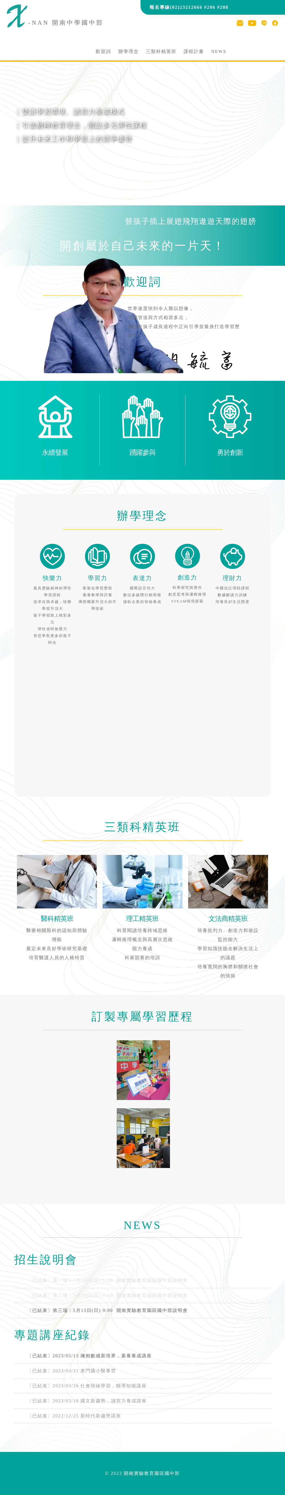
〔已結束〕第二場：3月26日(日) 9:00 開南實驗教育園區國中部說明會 (107, 1295)
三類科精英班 (161, 51)
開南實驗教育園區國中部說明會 (107, 1310)
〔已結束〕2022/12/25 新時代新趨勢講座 (74, 1415)
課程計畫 (194, 51)
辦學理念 (128, 51)
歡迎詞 (103, 51)
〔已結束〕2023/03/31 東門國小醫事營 (71, 1370)
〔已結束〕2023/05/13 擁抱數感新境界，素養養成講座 (89, 1355)
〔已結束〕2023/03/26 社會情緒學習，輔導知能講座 (87, 1385)
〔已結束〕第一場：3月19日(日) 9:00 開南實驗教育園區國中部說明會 (107, 1280)
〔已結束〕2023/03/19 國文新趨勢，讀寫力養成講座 (87, 1400)
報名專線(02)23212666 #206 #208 (189, 7)
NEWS (218, 51)
